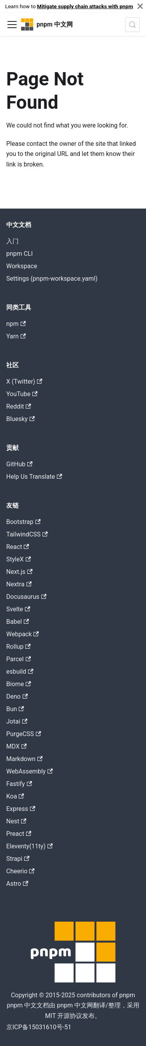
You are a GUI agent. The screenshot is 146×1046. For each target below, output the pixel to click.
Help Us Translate (34, 476)
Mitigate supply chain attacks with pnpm (85, 6)
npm (16, 323)
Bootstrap (23, 522)
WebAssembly (29, 771)
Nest (16, 821)
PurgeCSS (23, 734)
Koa (15, 796)
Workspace (21, 266)
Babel (17, 621)
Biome (18, 684)
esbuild (19, 671)
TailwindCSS (27, 534)
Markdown (24, 759)
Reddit (18, 406)
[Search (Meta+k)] (132, 24)
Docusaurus (26, 596)
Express (20, 808)
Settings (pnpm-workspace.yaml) (51, 278)
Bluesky (20, 419)
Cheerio (20, 871)
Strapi (18, 858)
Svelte (18, 609)
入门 (12, 241)
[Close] (140, 6)
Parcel (18, 659)
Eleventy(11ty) (29, 846)
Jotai (16, 721)
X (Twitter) (24, 381)
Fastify (19, 784)
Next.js (19, 571)
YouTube (21, 394)
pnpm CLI (19, 253)
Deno (17, 696)
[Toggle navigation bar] (12, 24)
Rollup (18, 646)
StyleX (18, 559)
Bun (15, 709)
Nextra (19, 584)
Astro (17, 883)
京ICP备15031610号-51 (38, 1027)
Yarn (16, 336)
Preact (18, 833)
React (17, 546)
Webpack (22, 634)
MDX (16, 746)
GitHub (19, 464)
